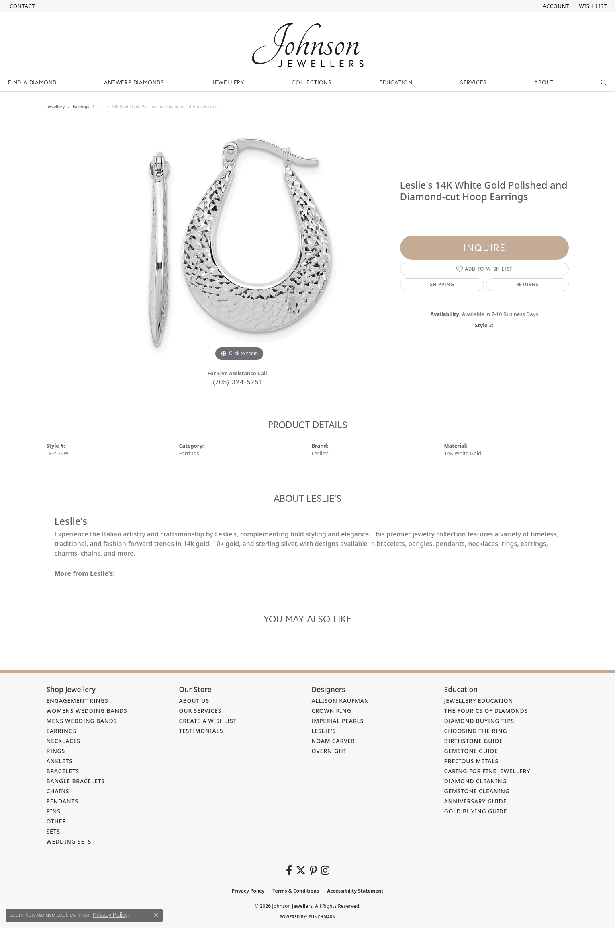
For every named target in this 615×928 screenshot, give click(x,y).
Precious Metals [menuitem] (471, 761)
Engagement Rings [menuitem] (77, 700)
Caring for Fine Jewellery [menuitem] (487, 771)
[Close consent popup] (156, 915)
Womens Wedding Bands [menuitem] (87, 710)
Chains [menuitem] (58, 791)
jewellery (56, 106)
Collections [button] (312, 82)
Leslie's (320, 453)
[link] (21, 6)
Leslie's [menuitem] (324, 731)
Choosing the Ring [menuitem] (475, 731)
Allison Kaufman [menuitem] (340, 700)
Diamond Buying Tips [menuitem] (479, 721)
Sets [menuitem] (53, 831)
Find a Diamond (32, 82)
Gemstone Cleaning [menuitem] (477, 791)
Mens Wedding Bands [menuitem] (82, 721)
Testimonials (201, 731)
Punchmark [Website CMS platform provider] (322, 917)
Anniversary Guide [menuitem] (475, 801)
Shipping (442, 284)
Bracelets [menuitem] (63, 771)
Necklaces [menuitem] (63, 741)
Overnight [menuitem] (329, 751)
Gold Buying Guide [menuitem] (475, 811)
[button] (555, 6)
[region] (239, 242)
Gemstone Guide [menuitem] (471, 751)
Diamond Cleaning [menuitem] (475, 781)
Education (396, 82)
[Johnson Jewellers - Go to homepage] (307, 45)
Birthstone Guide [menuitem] (473, 741)
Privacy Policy (248, 890)
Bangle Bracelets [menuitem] (76, 781)
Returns (527, 284)
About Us (194, 700)
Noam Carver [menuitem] (333, 741)
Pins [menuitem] (54, 811)
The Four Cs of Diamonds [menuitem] (486, 710)
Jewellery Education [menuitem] (478, 700)
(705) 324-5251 (237, 382)
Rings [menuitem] (56, 751)
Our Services (200, 710)
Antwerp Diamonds (134, 82)
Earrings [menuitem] (62, 731)
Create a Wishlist (208, 721)
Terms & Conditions (295, 890)
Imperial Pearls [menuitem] (338, 721)
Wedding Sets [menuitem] (69, 841)
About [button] (544, 82)
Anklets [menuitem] (60, 761)
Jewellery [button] (228, 82)
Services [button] (473, 82)
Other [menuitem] (57, 821)
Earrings (81, 106)
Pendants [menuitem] (62, 801)
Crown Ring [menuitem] (331, 710)
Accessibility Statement (355, 890)
